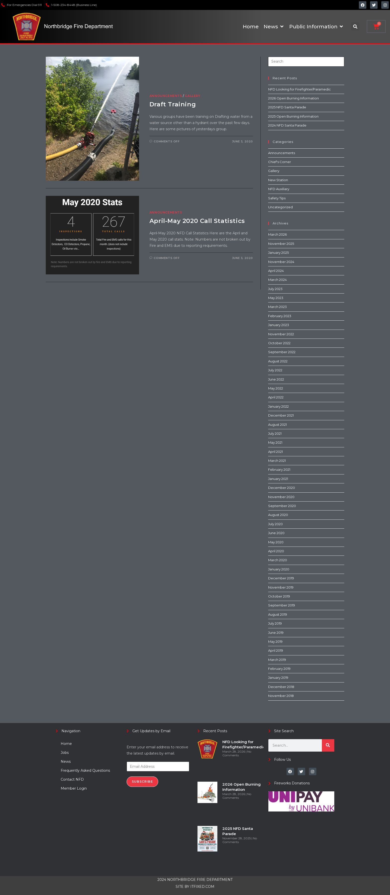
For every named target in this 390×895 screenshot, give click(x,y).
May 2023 (275, 298)
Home (66, 743)
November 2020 (281, 497)
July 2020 (275, 524)
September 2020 (282, 506)
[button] (355, 26)
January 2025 (278, 253)
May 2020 (276, 542)
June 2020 (276, 533)
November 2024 (281, 262)
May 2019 (275, 641)
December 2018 (281, 687)
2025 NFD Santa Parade (287, 107)
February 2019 (279, 669)
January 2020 (278, 569)
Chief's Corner (279, 162)
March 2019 (277, 660)
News (66, 761)
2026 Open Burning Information (293, 98)
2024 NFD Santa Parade (287, 125)
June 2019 (276, 633)
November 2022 (281, 334)
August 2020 (278, 515)
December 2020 (281, 488)
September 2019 (281, 605)
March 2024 (277, 280)
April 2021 (275, 452)
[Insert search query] (306, 62)
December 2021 (281, 415)
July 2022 (275, 370)
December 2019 (281, 578)
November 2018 (281, 696)
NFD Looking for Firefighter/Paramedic (299, 89)
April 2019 (275, 650)
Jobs (65, 752)
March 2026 (277, 234)
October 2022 (279, 343)
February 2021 (279, 469)
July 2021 (275, 433)
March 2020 (277, 560)
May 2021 (275, 442)
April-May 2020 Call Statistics (197, 220)
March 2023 (277, 307)
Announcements (165, 96)
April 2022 (276, 397)
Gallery (192, 96)
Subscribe (142, 781)
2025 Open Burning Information (293, 116)
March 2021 (277, 461)
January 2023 (278, 325)
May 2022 (275, 388)
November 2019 (280, 587)
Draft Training (172, 104)
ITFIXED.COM (202, 886)
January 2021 (278, 479)
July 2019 (275, 623)
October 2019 (279, 596)
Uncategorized (280, 207)
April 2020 (276, 551)
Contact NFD (72, 779)
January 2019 (278, 678)
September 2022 (281, 352)
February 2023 (279, 316)
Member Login (74, 788)
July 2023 (275, 289)
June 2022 (276, 379)
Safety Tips (277, 198)
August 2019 (277, 614)
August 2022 (278, 361)
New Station (278, 180)
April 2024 (276, 271)
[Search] (328, 745)
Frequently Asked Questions (85, 770)
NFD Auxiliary (278, 189)
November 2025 (281, 244)
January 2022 (278, 406)
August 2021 (277, 424)
